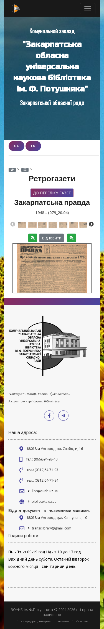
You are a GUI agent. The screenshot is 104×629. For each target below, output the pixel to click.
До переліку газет (52, 192)
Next (91, 224)
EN (33, 146)
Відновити (51, 238)
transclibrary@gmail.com (51, 528)
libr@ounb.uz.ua (45, 491)
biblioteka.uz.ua (44, 501)
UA (16, 146)
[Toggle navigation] (87, 8)
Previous (13, 224)
